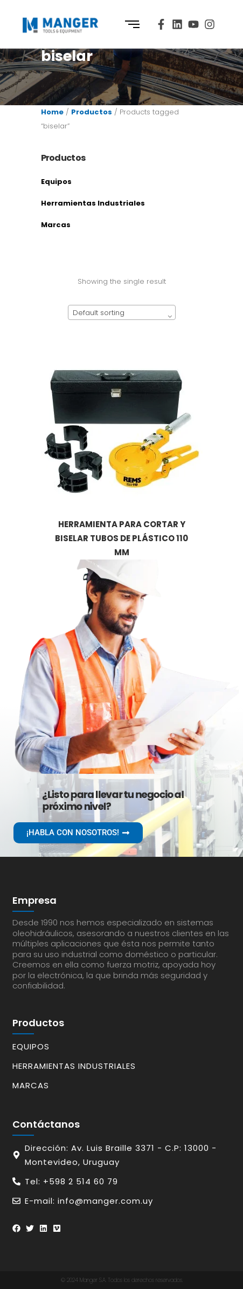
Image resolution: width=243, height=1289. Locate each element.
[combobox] (122, 312)
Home (52, 112)
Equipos (56, 181)
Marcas (56, 225)
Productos (91, 112)
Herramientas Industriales (93, 203)
